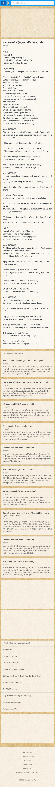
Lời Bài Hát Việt (30, 780)
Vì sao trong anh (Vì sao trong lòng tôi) (20, 491)
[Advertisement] (27, 23)
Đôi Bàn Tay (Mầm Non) (11, 663)
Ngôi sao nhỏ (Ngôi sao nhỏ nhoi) (17, 426)
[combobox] (32, 3)
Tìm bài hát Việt (28, 757)
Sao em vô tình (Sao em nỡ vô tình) (18, 561)
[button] (3, 3)
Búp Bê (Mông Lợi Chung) (12, 682)
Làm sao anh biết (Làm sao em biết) (19, 447)
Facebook (28, 764)
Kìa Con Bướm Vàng (10, 656)
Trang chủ (28, 752)
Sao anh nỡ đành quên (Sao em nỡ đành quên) (23, 360)
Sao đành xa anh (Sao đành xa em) (18, 469)
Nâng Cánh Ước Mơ (10, 709)
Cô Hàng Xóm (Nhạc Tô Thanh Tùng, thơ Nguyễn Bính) (22, 676)
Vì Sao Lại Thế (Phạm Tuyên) (13, 669)
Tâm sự (28, 760)
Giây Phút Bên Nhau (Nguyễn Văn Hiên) (17, 696)
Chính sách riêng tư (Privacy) (28, 772)
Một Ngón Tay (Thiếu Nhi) (12, 702)
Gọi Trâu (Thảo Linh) (10, 689)
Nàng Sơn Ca (7, 650)
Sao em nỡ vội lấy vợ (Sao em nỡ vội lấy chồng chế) (25, 382)
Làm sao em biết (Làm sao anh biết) (19, 404)
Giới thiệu (28, 768)
